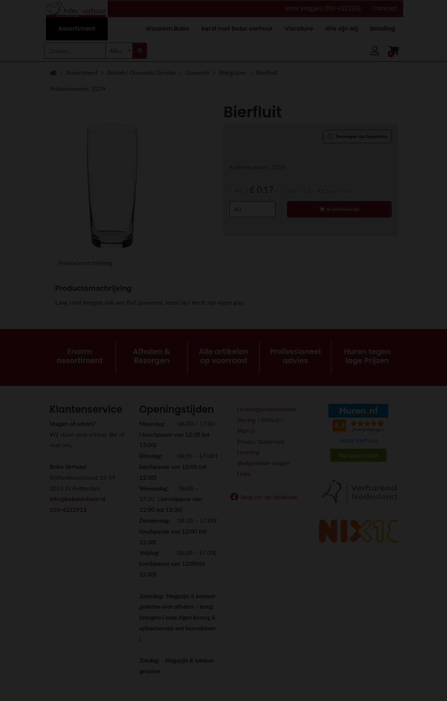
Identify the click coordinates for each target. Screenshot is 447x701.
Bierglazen (233, 72)
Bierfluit (266, 72)
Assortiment (82, 72)
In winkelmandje (339, 209)
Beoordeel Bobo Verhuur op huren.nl (358, 434)
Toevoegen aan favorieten (357, 136)
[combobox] (75, 51)
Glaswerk (197, 72)
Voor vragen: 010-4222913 (323, 8)
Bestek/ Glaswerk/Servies (141, 72)
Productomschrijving (86, 262)
